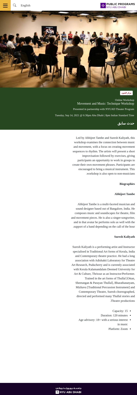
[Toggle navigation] (5, 5)
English (25, 5)
